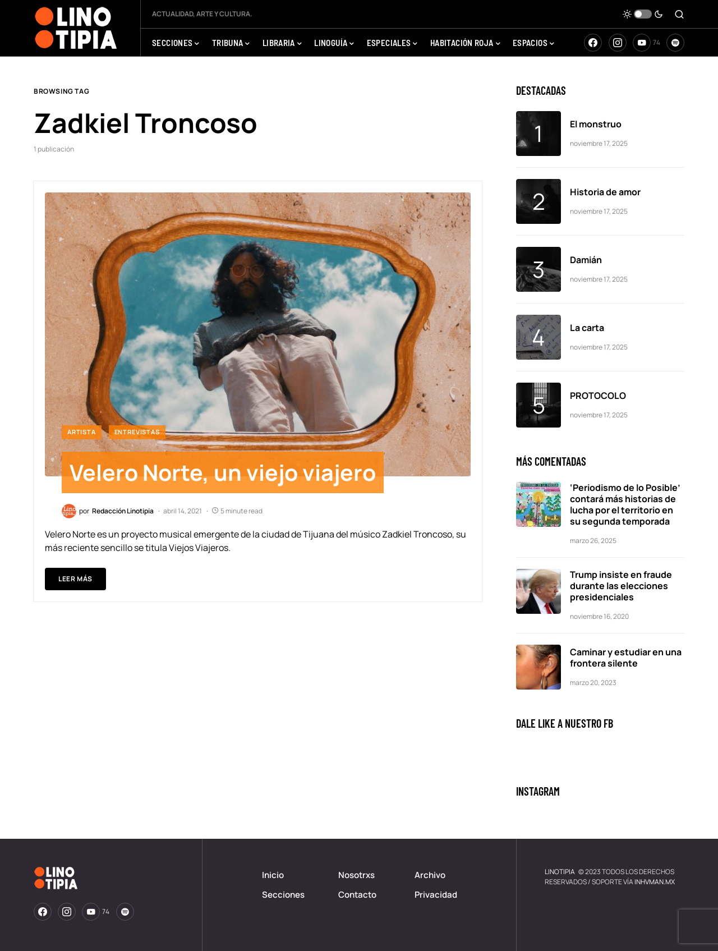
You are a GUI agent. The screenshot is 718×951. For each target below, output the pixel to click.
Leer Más (75, 579)
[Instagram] (618, 42)
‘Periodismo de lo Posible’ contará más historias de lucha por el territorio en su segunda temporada (625, 504)
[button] (643, 14)
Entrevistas (137, 432)
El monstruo (596, 124)
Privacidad (436, 895)
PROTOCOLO (598, 395)
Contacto (357, 895)
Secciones (283, 895)
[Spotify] (675, 42)
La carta (587, 327)
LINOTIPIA (560, 871)
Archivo (430, 875)
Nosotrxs (356, 875)
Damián (587, 260)
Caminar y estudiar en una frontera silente (626, 657)
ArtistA (81, 432)
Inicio (273, 875)
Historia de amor (605, 192)
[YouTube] (646, 42)
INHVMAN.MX (654, 881)
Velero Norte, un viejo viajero (225, 472)
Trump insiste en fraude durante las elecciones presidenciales (621, 585)
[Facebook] (593, 42)
